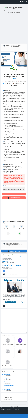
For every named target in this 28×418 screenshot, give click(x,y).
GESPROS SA (14, 78)
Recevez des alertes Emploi (14, 194)
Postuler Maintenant (14, 198)
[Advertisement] (14, 28)
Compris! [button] (14, 416)
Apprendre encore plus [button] (7, 411)
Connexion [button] (23, 1)
